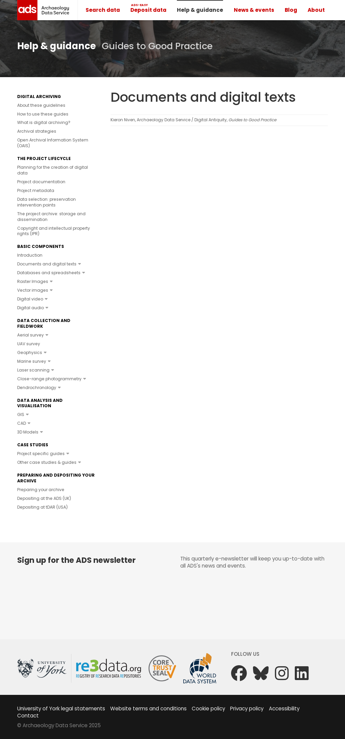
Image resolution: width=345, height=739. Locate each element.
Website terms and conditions (148, 708)
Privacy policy (246, 708)
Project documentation (41, 182)
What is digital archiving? (43, 122)
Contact (28, 715)
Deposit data (148, 9)
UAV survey (28, 344)
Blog (291, 9)
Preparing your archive (40, 489)
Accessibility (284, 708)
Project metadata (35, 190)
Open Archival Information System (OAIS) (52, 143)
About (316, 9)
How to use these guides (42, 114)
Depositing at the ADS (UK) (44, 498)
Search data (103, 9)
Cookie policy (208, 708)
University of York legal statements (61, 708)
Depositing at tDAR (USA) (42, 507)
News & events (254, 9)
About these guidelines (41, 105)
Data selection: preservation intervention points (46, 202)
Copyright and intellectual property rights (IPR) (53, 231)
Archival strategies (36, 131)
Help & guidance (200, 9)
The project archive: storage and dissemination (51, 216)
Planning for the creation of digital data (52, 170)
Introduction (29, 255)
